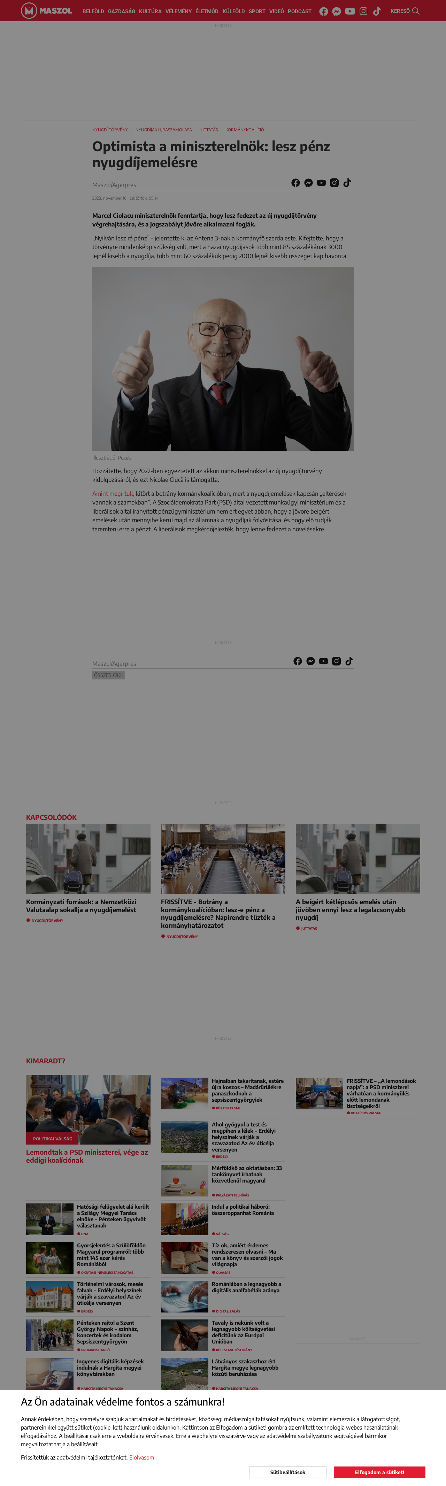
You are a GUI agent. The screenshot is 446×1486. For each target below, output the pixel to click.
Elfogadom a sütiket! (379, 1472)
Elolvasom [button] (141, 1457)
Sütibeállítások (287, 1472)
